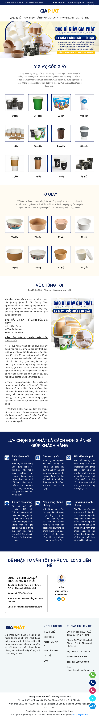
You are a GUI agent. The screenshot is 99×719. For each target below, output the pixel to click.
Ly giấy (14, 116)
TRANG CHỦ (14, 17)
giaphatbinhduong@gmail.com (28, 607)
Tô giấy (14, 237)
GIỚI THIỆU (29, 18)
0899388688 (61, 594)
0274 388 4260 (25, 593)
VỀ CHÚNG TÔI (49, 285)
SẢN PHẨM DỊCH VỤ (46, 18)
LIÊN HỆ (79, 18)
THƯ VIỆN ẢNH (67, 18)
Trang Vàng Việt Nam (80, 715)
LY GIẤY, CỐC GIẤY (49, 66)
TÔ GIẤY (49, 194)
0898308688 (60, 591)
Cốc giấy (38, 116)
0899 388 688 (82, 662)
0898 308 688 (21, 598)
